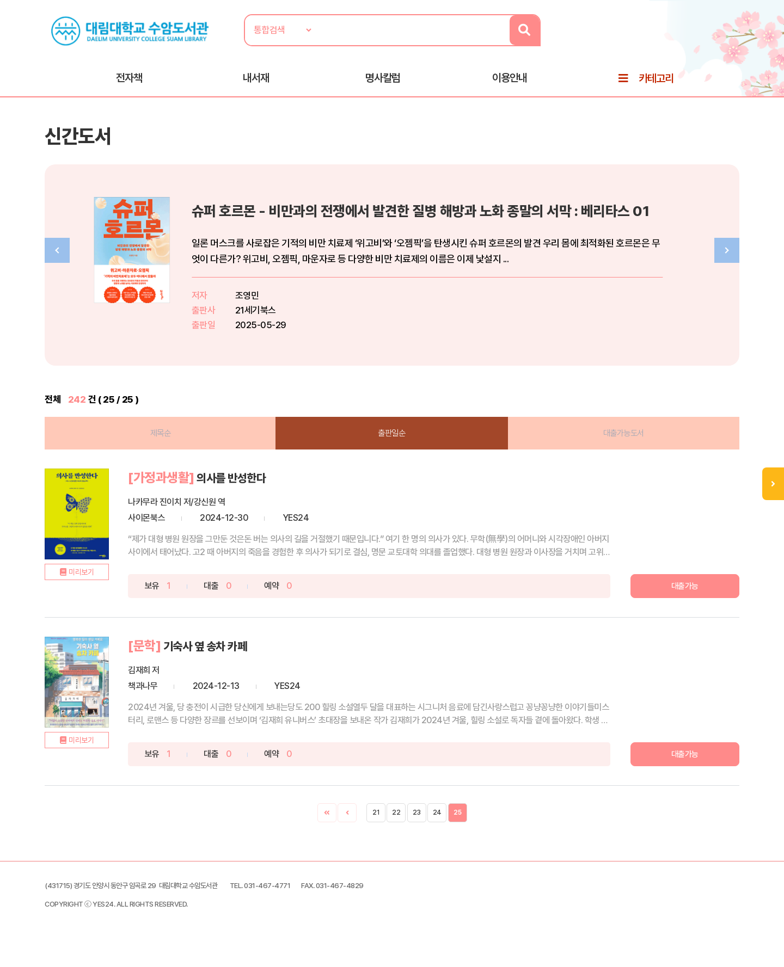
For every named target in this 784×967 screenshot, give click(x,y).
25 (457, 823)
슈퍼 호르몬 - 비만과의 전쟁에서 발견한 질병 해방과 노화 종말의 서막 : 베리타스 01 (489, 220)
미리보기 (106, 600)
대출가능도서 (610, 444)
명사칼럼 (382, 82)
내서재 (256, 82)
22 (396, 823)
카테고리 (656, 82)
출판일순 (392, 444)
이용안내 (509, 82)
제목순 (174, 444)
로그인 (715, 42)
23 (416, 823)
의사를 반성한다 (266, 489)
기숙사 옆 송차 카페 (241, 657)
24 (437, 823)
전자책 (129, 82)
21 (375, 823)
